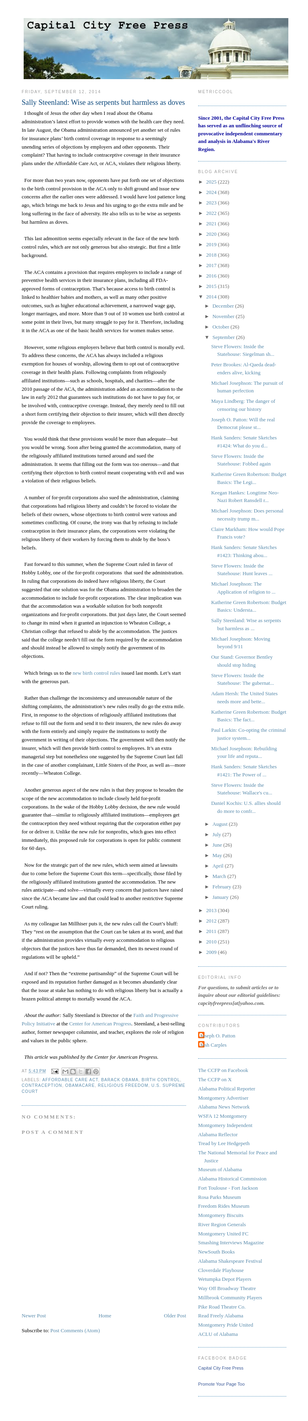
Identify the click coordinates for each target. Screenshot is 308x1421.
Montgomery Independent (225, 1125)
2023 (212, 203)
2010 (212, 942)
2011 (212, 931)
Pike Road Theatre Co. (221, 1307)
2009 (212, 952)
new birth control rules (96, 673)
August (221, 824)
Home (105, 1316)
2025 (212, 182)
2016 (212, 276)
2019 (212, 244)
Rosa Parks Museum (219, 1197)
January (221, 897)
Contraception (42, 1085)
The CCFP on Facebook (223, 1070)
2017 (212, 265)
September (224, 337)
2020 (212, 234)
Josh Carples (213, 1045)
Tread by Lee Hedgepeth (223, 1143)
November (224, 316)
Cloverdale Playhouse (221, 1270)
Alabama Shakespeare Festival (230, 1261)
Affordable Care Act (70, 1080)
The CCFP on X (215, 1079)
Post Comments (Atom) (75, 1330)
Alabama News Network (224, 1107)
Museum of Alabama (220, 1169)
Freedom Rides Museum (223, 1206)
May (218, 855)
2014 (212, 297)
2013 (212, 910)
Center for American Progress (100, 1024)
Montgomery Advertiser (223, 1098)
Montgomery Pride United (225, 1325)
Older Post (175, 1316)
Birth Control (161, 1080)
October (222, 327)
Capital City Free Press (220, 1368)
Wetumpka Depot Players (224, 1279)
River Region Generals (222, 1224)
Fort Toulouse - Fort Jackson (228, 1188)
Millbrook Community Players (230, 1297)
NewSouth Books (216, 1252)
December (224, 306)
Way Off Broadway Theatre (227, 1288)
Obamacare (80, 1085)
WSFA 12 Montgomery (222, 1116)
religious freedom (123, 1085)
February (223, 887)
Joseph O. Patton (217, 1036)
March (220, 876)
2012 (212, 921)
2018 (212, 255)
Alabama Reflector (218, 1134)
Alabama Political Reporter (226, 1089)
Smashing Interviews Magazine (231, 1242)
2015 (212, 286)
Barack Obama (119, 1080)
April (219, 866)
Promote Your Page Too (221, 1384)
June (218, 845)
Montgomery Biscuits (220, 1215)
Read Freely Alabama (220, 1316)
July (218, 834)
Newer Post (34, 1316)
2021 (212, 223)
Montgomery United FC (223, 1234)
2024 (212, 192)
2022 (212, 213)
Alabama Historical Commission (232, 1179)
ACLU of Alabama (218, 1334)
